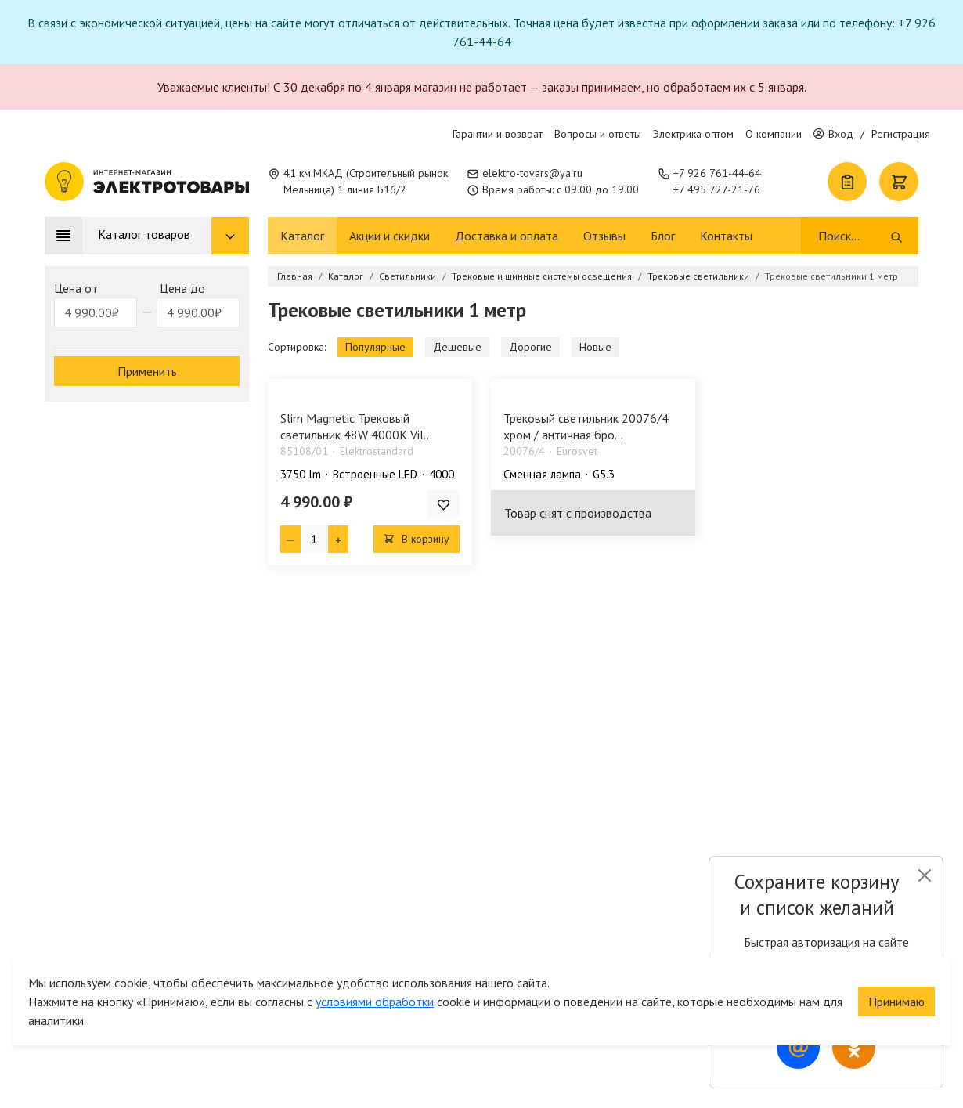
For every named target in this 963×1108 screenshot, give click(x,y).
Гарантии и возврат (498, 134)
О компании (773, 134)
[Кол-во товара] (314, 539)
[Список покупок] (847, 181)
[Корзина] (898, 181)
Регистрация (900, 134)
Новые (595, 347)
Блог (663, 236)
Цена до (182, 288)
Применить (147, 371)
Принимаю (896, 996)
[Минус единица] (290, 539)
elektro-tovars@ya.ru (532, 173)
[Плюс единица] (338, 539)
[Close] (924, 875)
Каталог (302, 236)
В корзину (416, 539)
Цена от (76, 288)
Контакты (726, 236)
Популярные (375, 347)
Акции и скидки (389, 236)
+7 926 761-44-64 (717, 173)
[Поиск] (853, 235)
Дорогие (530, 347)
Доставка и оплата (506, 236)
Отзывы (604, 236)
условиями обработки (375, 996)
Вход (833, 134)
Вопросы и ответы (597, 134)
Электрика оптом (693, 134)
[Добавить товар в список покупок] (443, 504)
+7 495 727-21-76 (716, 189)
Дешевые (457, 347)
